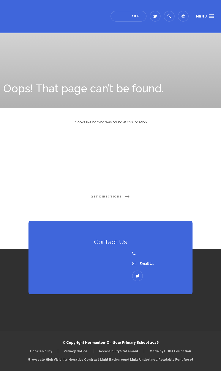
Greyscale (36, 359)
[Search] (169, 16)
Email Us (143, 264)
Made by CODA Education (170, 351)
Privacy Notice (75, 351)
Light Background (114, 359)
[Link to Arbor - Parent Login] (128, 16)
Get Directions (110, 196)
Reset (188, 359)
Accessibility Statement (118, 351)
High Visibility (57, 359)
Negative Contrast (83, 359)
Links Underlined (144, 359)
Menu (201, 16)
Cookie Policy (41, 351)
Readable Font (170, 359)
